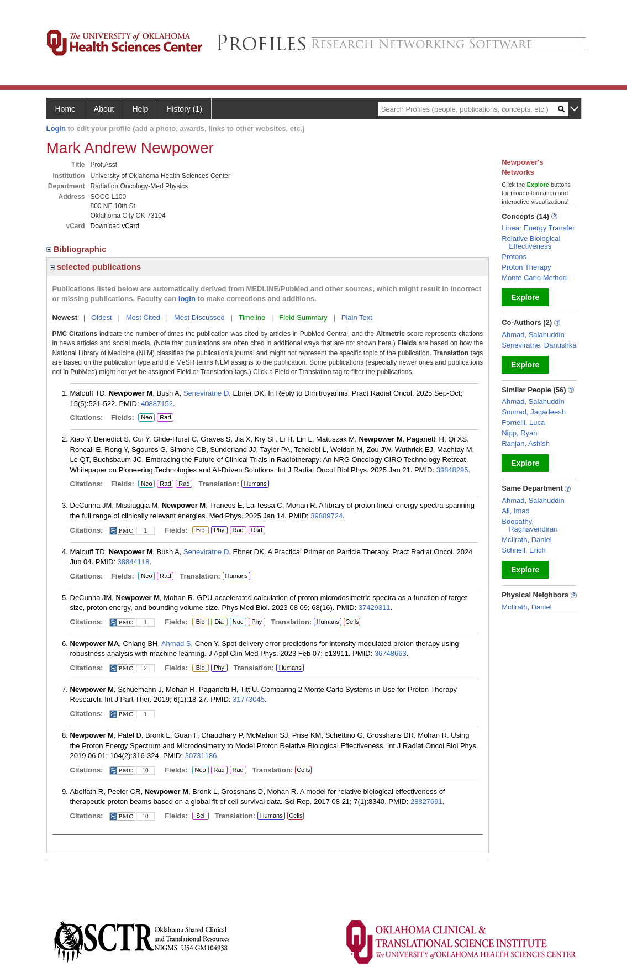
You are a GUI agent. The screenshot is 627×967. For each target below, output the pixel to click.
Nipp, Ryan (519, 433)
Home (65, 108)
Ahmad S (176, 643)
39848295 (452, 470)
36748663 (391, 653)
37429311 (375, 607)
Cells (352, 621)
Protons (514, 257)
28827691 (426, 801)
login (187, 299)
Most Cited (143, 317)
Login (56, 128)
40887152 (157, 404)
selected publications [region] (95, 266)
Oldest (101, 317)
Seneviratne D (206, 393)
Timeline (252, 317)
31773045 (249, 699)
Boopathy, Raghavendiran (529, 525)
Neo (146, 418)
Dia (219, 622)
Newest (65, 317)
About (104, 108)
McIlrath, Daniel (526, 539)
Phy (217, 530)
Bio (200, 530)
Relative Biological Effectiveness (531, 242)
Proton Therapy (526, 267)
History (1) (184, 108)
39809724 (326, 516)
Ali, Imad (516, 511)
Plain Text (356, 317)
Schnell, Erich (523, 550)
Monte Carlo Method (534, 278)
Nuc (238, 622)
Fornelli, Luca (523, 422)
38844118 (134, 562)
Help (140, 108)
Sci (198, 816)
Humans (255, 483)
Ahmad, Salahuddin (533, 334)
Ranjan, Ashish (526, 443)
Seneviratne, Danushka (539, 345)
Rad (165, 418)
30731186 (201, 755)
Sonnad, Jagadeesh (534, 412)
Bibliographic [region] (77, 249)
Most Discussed (199, 317)
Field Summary (303, 317)
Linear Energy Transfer (538, 228)
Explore (525, 297)
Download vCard (115, 226)
